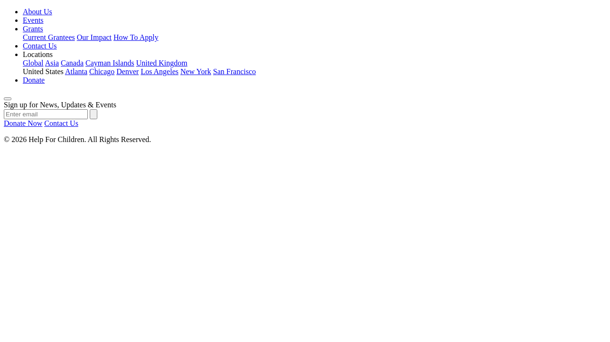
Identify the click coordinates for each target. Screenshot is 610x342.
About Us (37, 12)
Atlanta (76, 71)
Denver (127, 71)
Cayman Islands (109, 63)
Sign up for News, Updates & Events (60, 105)
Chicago (101, 71)
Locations (38, 54)
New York (195, 71)
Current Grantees (49, 37)
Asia (52, 63)
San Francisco (234, 71)
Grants (33, 29)
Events (33, 20)
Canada (72, 63)
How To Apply (136, 37)
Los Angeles (159, 71)
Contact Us (40, 46)
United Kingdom (162, 63)
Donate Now (23, 123)
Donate (34, 80)
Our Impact (94, 37)
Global (33, 63)
